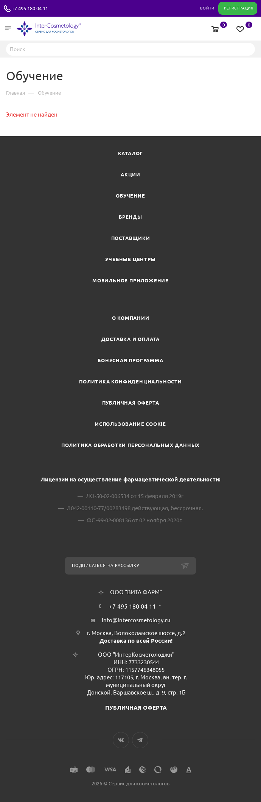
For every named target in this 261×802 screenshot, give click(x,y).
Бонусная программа (130, 360)
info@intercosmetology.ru (136, 620)
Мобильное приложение (130, 280)
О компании (130, 318)
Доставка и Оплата (130, 339)
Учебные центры (130, 259)
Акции (130, 174)
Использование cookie (130, 424)
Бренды (130, 217)
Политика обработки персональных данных (130, 445)
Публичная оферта (130, 402)
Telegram (140, 740)
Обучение (130, 195)
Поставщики (130, 238)
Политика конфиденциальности (130, 381)
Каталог (130, 153)
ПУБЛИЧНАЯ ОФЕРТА (136, 707)
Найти (247, 48)
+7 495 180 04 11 (30, 8)
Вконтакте (121, 740)
